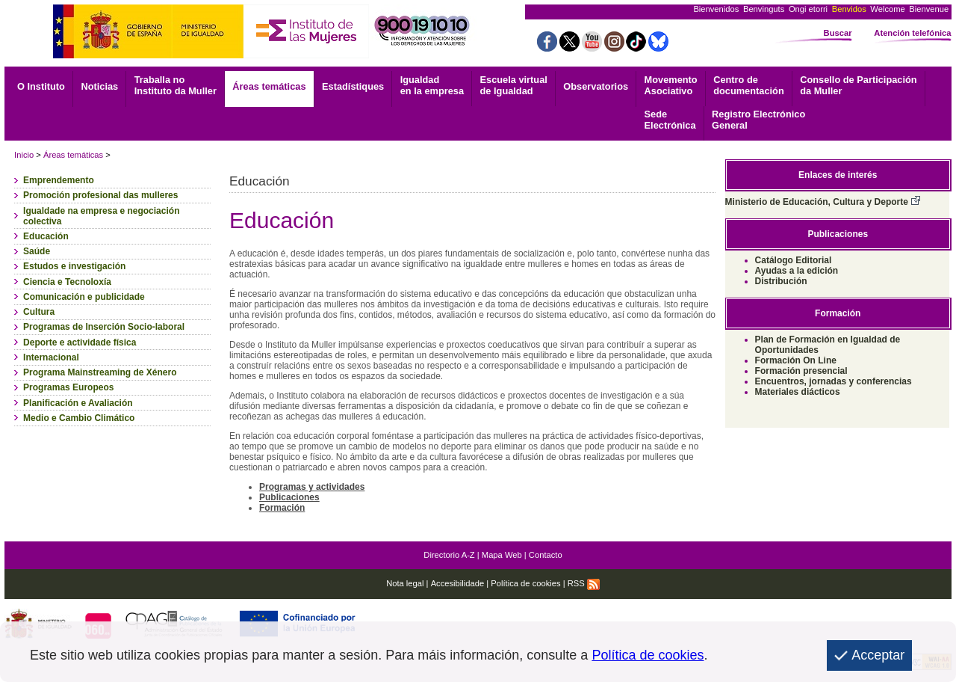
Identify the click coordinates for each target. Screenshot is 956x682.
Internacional (51, 357)
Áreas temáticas (268, 86)
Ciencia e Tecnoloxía (67, 282)
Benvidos (849, 8)
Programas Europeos (68, 387)
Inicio (24, 154)
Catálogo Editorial (793, 260)
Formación (282, 508)
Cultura (39, 312)
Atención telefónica (912, 32)
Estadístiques (353, 86)
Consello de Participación (858, 85)
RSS (584, 583)
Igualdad (432, 85)
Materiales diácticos (797, 392)
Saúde (36, 251)
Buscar (838, 32)
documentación (748, 85)
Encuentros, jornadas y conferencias (833, 381)
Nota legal (404, 583)
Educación (46, 236)
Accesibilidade (458, 583)
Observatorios (595, 86)
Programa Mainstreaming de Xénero (99, 372)
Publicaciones (289, 497)
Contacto (545, 554)
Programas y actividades (311, 487)
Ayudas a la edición (797, 270)
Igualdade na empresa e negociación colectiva (101, 216)
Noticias (99, 86)
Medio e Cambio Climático (78, 418)
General (758, 119)
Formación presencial (801, 371)
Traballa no (175, 85)
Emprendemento (58, 180)
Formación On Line (795, 360)
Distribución (781, 281)
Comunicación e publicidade (84, 297)
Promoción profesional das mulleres (100, 195)
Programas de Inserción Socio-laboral (103, 327)
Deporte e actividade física (79, 342)
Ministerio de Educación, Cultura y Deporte (823, 202)
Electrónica (670, 119)
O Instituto (41, 86)
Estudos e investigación (74, 266)
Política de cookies (525, 583)
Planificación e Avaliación (78, 403)
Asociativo (671, 85)
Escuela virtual (513, 85)
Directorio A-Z (448, 554)
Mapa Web (502, 554)
